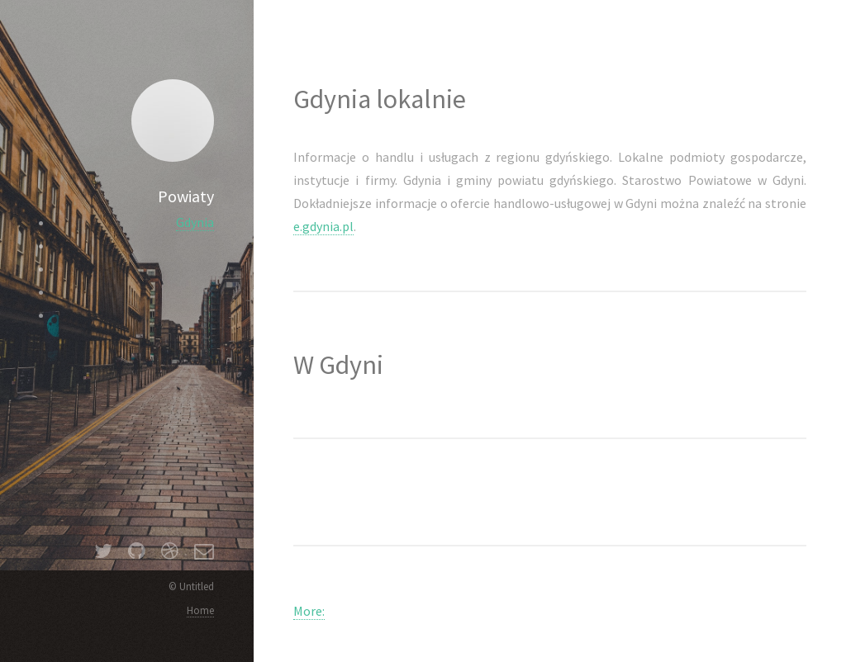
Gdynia (195, 222)
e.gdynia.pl (323, 226)
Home (200, 610)
